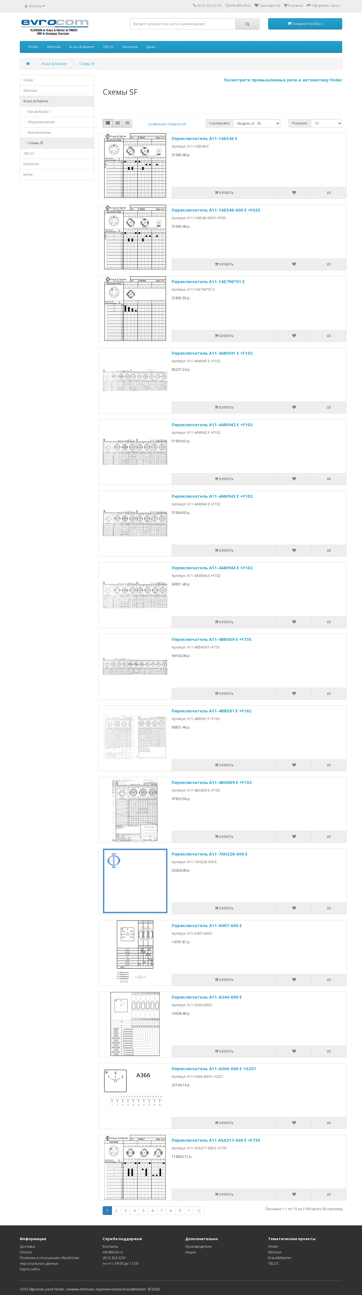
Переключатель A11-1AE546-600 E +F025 (216, 210)
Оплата (26, 1252)
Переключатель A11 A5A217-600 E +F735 (216, 1140)
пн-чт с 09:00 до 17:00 (120, 1263)
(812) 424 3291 (114, 1257)
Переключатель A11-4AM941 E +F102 (212, 353)
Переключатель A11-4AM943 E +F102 (212, 496)
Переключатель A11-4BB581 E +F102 (211, 711)
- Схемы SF (33, 143)
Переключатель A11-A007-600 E (207, 925)
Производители (198, 1246)
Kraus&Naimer (280, 1257)
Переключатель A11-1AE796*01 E (208, 281)
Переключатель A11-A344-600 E (207, 997)
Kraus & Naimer (81, 46)
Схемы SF (86, 63)
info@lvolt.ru (113, 1252)
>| (199, 1210)
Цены (150, 46)
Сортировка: (219, 123)
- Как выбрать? (36, 111)
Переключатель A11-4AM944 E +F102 (212, 567)
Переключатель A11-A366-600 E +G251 (214, 1068)
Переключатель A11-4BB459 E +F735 (211, 639)
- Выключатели (37, 132)
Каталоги (130, 46)
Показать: (300, 123)
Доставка (27, 1246)
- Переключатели (39, 122)
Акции (190, 1252)
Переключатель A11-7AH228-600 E (209, 854)
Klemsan (54, 46)
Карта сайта (30, 1269)
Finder (34, 46)
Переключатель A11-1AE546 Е (204, 138)
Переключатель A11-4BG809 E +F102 (212, 782)
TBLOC (108, 46)
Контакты (110, 1246)
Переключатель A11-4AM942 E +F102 (212, 424)
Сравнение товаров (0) (167, 124)
